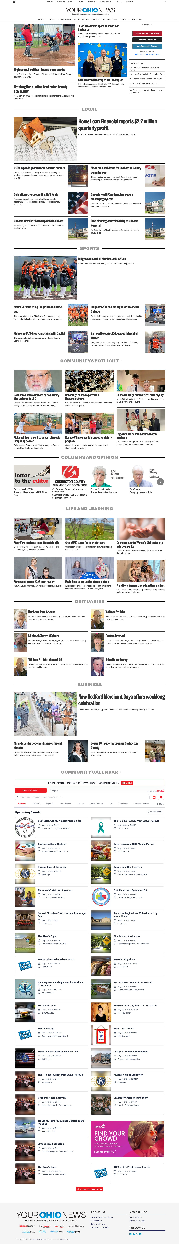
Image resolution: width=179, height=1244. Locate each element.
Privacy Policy (64, 1239)
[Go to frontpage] (90, 10)
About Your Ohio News (102, 1218)
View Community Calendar (147, 46)
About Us (118, 2)
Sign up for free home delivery (147, 33)
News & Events (137, 1221)
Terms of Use (98, 1224)
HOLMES (41, 19)
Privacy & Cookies (100, 1227)
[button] (160, 481)
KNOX (76, 19)
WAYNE (51, 19)
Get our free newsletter (147, 40)
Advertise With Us (105, 2)
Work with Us (135, 1218)
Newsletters (91, 2)
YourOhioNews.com (39, 1239)
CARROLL (125, 19)
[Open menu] (14, 2)
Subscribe (79, 2)
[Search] (165, 2)
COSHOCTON (98, 19)
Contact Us (129, 2)
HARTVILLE (112, 19)
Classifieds (49, 2)
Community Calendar (64, 2)
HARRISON (137, 19)
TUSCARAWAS (64, 19)
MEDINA (85, 19)
